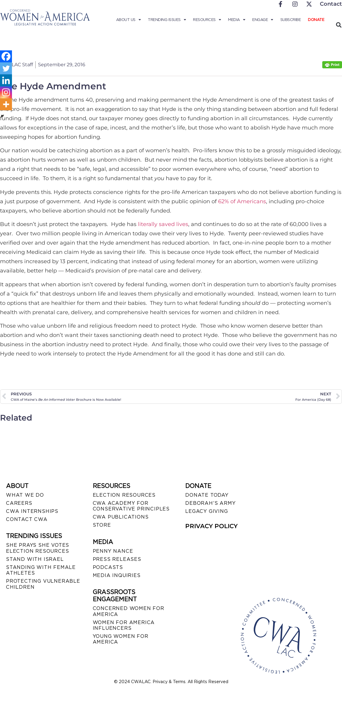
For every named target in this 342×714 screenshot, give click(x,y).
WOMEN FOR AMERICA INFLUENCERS (124, 625)
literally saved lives (163, 224)
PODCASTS (108, 567)
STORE (102, 525)
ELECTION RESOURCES (124, 495)
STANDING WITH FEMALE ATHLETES (41, 570)
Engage (262, 20)
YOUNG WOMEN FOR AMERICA (120, 639)
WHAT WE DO (25, 495)
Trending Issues (167, 20)
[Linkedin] (6, 80)
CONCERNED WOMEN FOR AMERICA (128, 611)
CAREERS (19, 503)
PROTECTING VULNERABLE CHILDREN (43, 584)
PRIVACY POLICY (211, 526)
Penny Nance (113, 551)
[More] (6, 104)
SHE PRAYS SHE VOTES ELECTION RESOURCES (37, 548)
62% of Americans (242, 201)
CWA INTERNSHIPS (32, 511)
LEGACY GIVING (206, 511)
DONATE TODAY (207, 495)
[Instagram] (6, 92)
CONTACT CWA (27, 519)
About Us (128, 20)
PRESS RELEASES (117, 559)
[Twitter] (6, 68)
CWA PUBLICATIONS (121, 517)
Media (236, 20)
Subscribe (290, 19)
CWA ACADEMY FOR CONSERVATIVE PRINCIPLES (131, 506)
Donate (316, 19)
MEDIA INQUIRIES (117, 575)
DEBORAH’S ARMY (210, 503)
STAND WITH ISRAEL (35, 559)
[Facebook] (6, 56)
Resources (207, 20)
